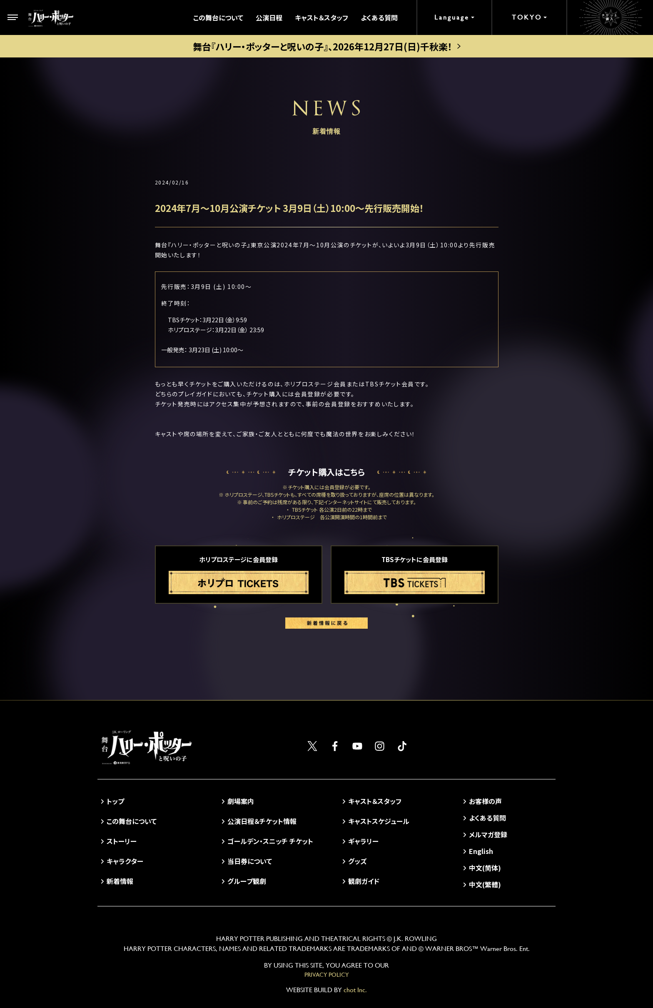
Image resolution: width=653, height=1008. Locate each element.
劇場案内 (240, 801)
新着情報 (120, 881)
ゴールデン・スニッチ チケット (270, 841)
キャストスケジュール (378, 821)
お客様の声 (485, 801)
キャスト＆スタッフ (321, 17)
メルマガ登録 (488, 834)
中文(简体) (485, 868)
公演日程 (269, 17)
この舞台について (218, 17)
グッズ (357, 861)
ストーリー (122, 841)
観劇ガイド (363, 881)
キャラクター (125, 861)
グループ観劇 (246, 881)
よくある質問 (379, 17)
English (481, 851)
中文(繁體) (485, 884)
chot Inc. (355, 990)
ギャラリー (363, 841)
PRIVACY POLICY (326, 974)
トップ (115, 801)
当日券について (249, 861)
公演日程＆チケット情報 (262, 821)
